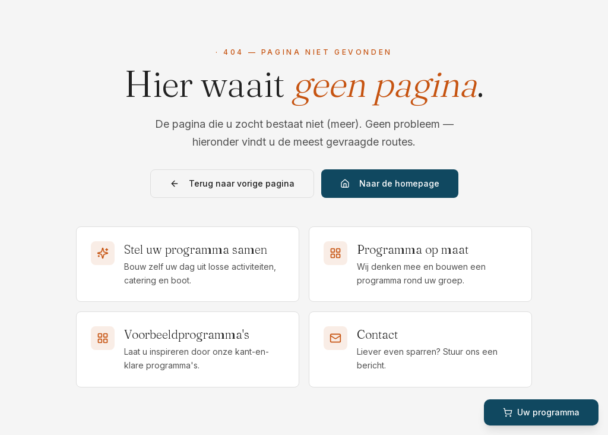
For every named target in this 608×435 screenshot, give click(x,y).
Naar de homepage (389, 183)
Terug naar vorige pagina (232, 183)
